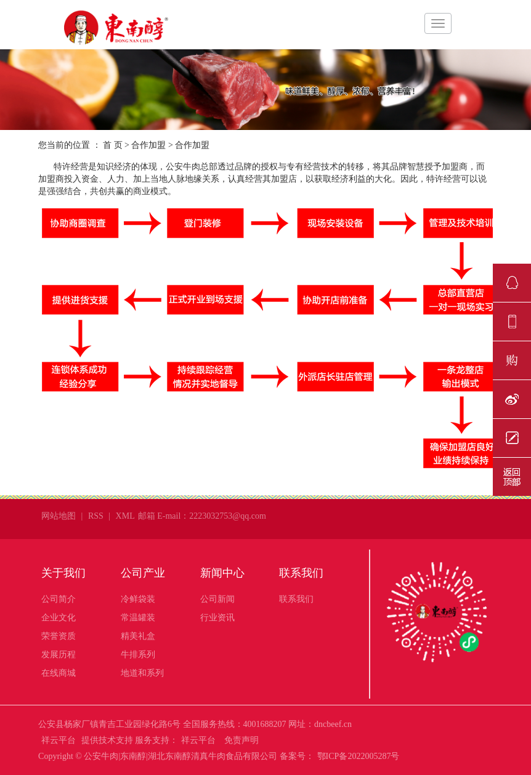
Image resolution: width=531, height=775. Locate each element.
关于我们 (63, 573)
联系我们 (301, 573)
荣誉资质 (58, 636)
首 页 (113, 145)
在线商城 (58, 673)
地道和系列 (142, 673)
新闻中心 (222, 573)
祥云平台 (58, 740)
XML (125, 516)
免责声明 (241, 740)
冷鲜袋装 (138, 599)
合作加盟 (148, 145)
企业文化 (58, 617)
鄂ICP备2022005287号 (358, 756)
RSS (95, 516)
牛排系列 (138, 654)
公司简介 (58, 599)
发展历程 (58, 654)
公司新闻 (217, 599)
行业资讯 (217, 617)
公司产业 (143, 573)
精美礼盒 (138, 636)
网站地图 (58, 516)
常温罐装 (138, 617)
